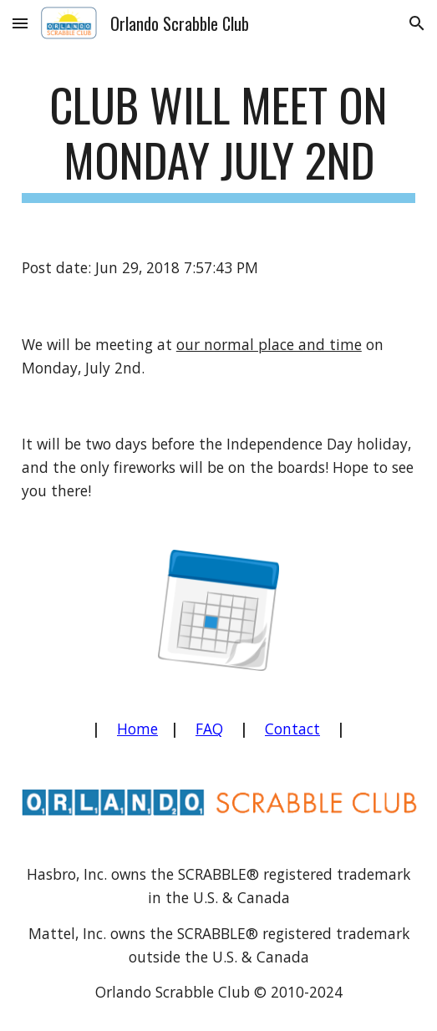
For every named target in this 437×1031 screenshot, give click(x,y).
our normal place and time (269, 344)
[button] (20, 23)
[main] (218, 140)
